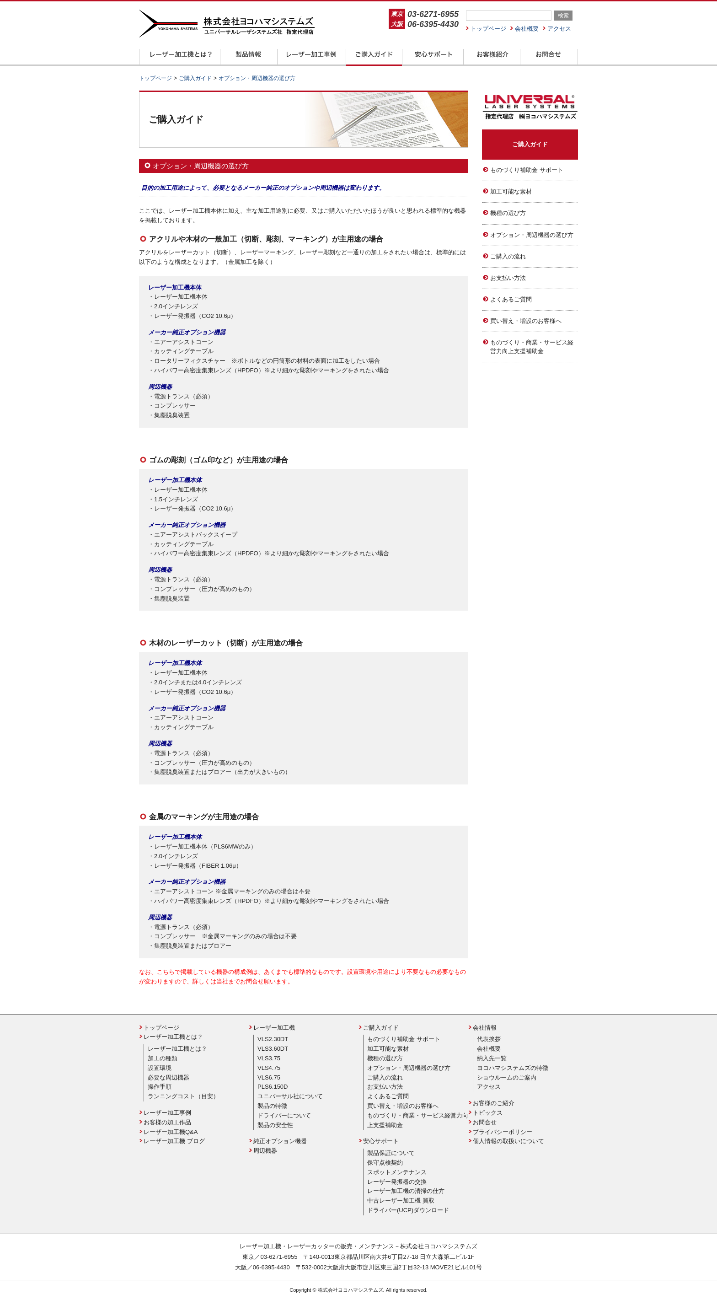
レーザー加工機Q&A (171, 1131)
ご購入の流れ (508, 256)
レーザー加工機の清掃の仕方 (405, 1190)
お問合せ (485, 1122)
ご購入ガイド (530, 144)
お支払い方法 (508, 277)
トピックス (488, 1112)
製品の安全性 (275, 1125)
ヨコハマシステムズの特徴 (512, 1067)
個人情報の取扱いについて (508, 1141)
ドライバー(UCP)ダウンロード (408, 1210)
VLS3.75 (268, 1058)
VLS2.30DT (272, 1039)
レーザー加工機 (274, 1027)
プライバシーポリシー (502, 1131)
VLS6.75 (268, 1077)
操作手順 (159, 1086)
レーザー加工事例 (167, 1112)
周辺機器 (265, 1150)
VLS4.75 (268, 1067)
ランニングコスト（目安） (183, 1096)
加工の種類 (162, 1058)
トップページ (488, 28)
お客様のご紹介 (493, 1103)
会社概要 (527, 28)
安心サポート (381, 1141)
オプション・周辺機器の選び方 (531, 234)
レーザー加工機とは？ (173, 1036)
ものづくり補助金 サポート (526, 170)
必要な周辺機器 (168, 1077)
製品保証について (391, 1153)
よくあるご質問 (511, 299)
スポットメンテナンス (397, 1172)
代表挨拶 (489, 1039)
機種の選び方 (508, 213)
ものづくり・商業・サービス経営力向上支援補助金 (531, 346)
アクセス (559, 28)
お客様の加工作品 (167, 1122)
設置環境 (159, 1067)
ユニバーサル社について (290, 1096)
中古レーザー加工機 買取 (400, 1200)
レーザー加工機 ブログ (174, 1141)
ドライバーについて (284, 1115)
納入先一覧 (492, 1058)
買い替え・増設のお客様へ (526, 320)
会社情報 (485, 1027)
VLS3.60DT (272, 1048)
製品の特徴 (272, 1105)
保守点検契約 (385, 1162)
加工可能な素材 (511, 191)
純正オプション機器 (280, 1141)
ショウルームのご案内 (506, 1077)
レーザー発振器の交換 (397, 1181)
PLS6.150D (272, 1086)
